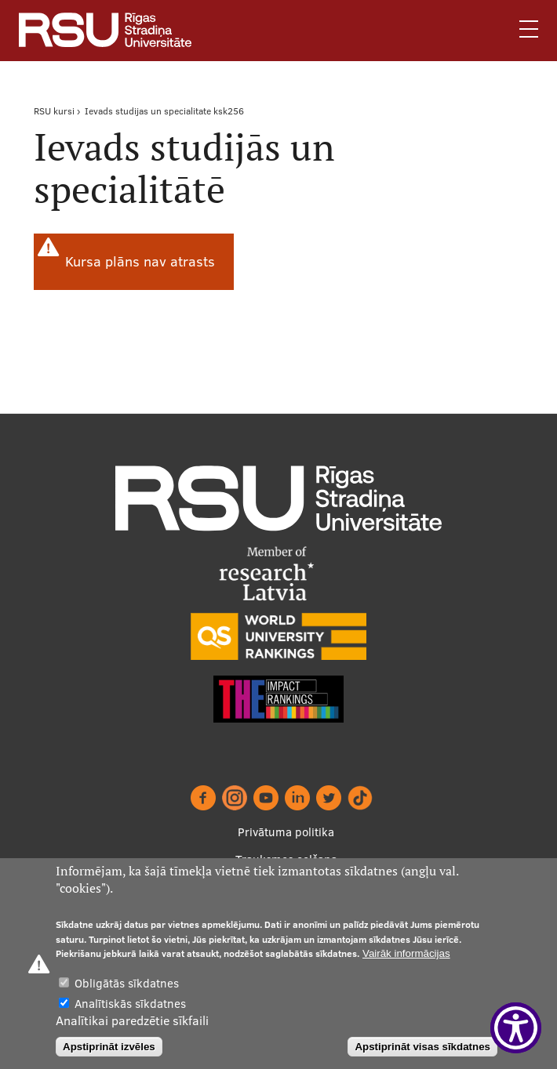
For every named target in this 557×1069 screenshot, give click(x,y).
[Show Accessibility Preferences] (515, 1027)
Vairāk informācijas (406, 953)
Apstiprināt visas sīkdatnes (422, 1047)
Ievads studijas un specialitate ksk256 (164, 111)
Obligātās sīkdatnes (127, 983)
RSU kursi (54, 111)
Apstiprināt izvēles (109, 1047)
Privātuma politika (286, 832)
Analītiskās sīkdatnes (130, 1003)
